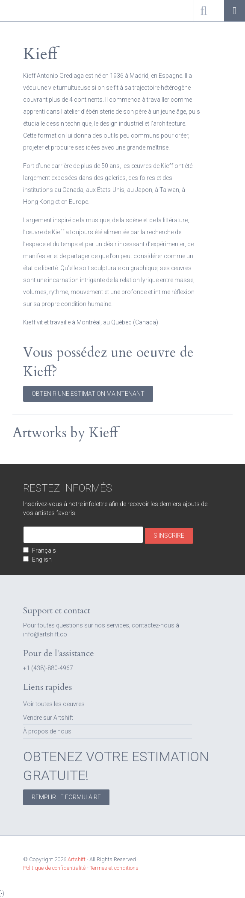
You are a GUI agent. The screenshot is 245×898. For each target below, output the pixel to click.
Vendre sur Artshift (48, 717)
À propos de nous (47, 731)
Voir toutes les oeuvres (54, 704)
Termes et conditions (114, 868)
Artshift (21, 10)
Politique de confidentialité (54, 868)
